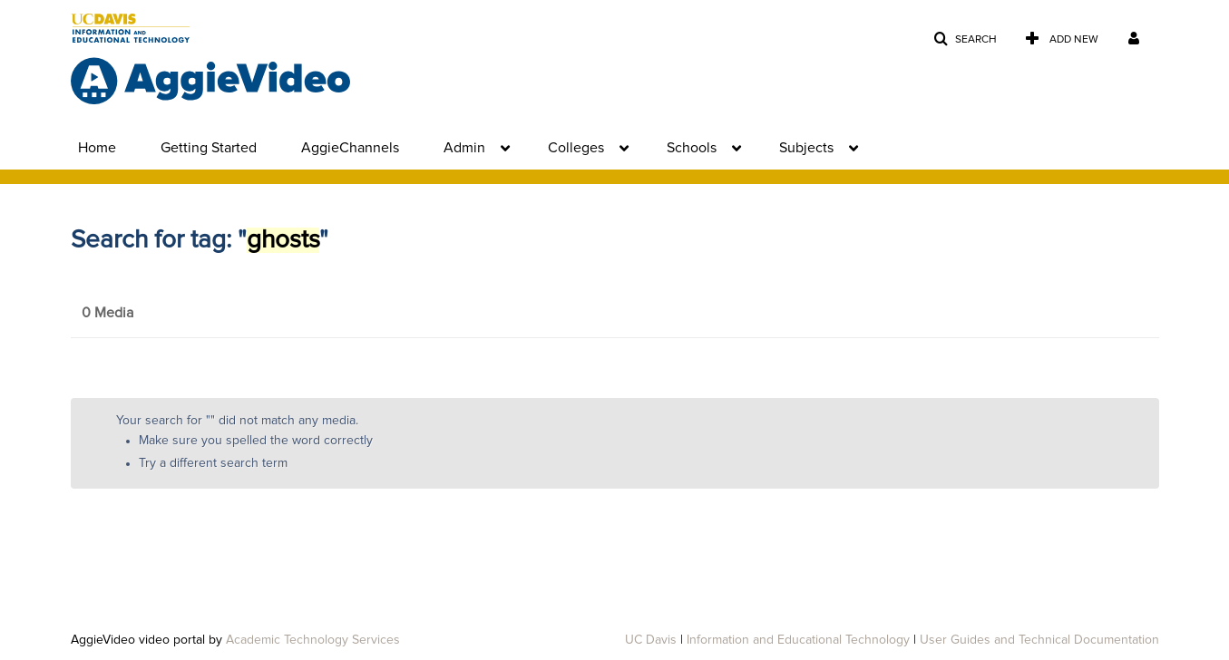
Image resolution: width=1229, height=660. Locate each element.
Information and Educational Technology (798, 640)
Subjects (806, 148)
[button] (965, 39)
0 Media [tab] (107, 313)
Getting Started (209, 148)
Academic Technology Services (313, 640)
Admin (464, 148)
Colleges (576, 148)
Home (97, 148)
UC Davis (651, 640)
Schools (692, 148)
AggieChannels (350, 148)
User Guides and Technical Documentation (1039, 640)
